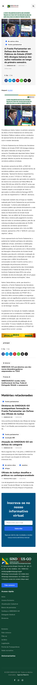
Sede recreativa (7, 651)
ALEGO (10, 90)
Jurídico (4, 640)
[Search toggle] (33, 6)
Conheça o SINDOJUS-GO (10, 611)
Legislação (5, 643)
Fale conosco (10, 585)
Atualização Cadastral (9, 604)
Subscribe (18, 530)
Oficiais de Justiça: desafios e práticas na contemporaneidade (17, 475)
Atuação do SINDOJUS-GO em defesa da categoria (17, 445)
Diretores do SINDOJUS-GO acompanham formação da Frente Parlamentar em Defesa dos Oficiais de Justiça (17, 411)
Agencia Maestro (23, 675)
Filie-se (4, 636)
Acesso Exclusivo (7, 600)
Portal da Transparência (10, 647)
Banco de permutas (8, 608)
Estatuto (4, 629)
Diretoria (4, 618)
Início (3, 597)
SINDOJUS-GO (11, 65)
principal (6, 343)
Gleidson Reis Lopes (10, 480)
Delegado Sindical (8, 615)
